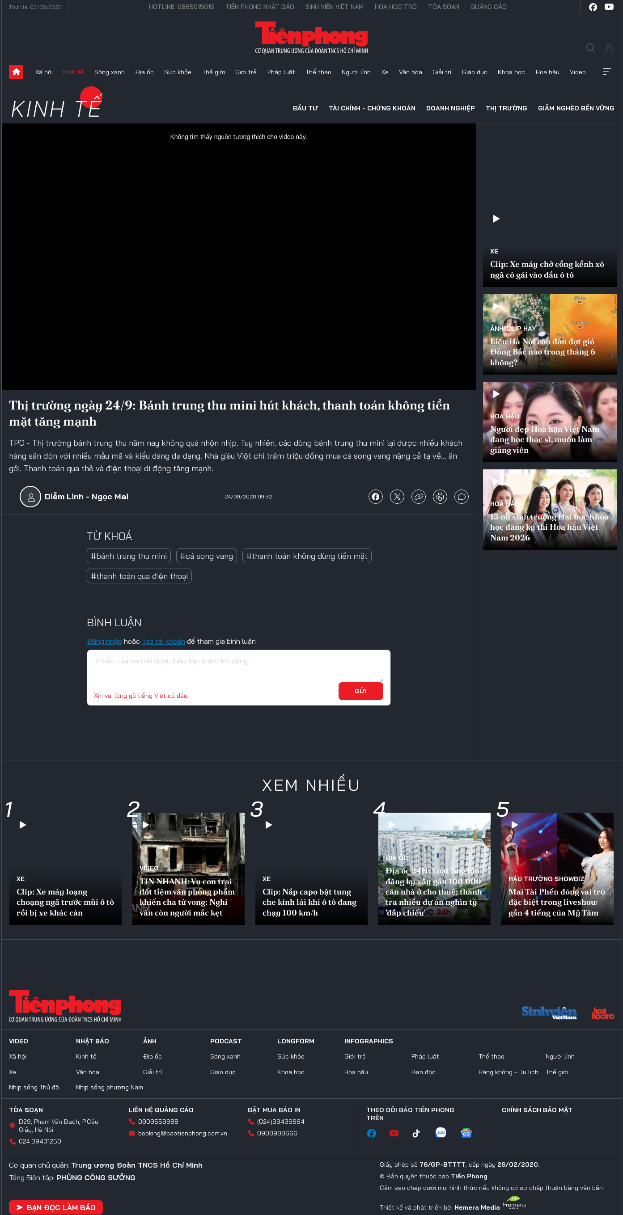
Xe (385, 72)
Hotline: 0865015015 (181, 7)
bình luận (461, 496)
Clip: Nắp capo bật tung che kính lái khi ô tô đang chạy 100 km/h (309, 902)
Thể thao (318, 72)
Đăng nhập (104, 641)
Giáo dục (474, 72)
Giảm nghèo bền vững (576, 108)
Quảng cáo (488, 7)
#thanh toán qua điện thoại (139, 576)
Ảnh (150, 1041)
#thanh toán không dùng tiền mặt (307, 556)
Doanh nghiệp (450, 108)
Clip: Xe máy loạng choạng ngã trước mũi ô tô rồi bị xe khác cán (65, 902)
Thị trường (506, 108)
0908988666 (277, 1133)
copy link (418, 496)
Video (578, 72)
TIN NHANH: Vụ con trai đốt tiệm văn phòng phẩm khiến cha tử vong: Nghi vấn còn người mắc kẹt (187, 897)
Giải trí (441, 72)
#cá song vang (206, 556)
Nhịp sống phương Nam (109, 1087)
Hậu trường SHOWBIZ (547, 879)
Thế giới (213, 72)
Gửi (361, 691)
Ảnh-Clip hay (513, 329)
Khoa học (511, 72)
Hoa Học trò (396, 7)
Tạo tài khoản (163, 641)
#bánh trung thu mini (129, 556)
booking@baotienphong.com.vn (182, 1133)
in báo (440, 496)
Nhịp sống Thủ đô (34, 1087)
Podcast (226, 1041)
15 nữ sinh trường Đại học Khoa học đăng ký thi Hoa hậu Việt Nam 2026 (549, 527)
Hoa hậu (547, 72)
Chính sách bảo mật (537, 1110)
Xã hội (44, 72)
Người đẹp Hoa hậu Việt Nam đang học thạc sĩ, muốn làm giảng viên (544, 439)
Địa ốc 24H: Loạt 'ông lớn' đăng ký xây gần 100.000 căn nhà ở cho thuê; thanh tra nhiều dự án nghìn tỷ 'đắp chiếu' (434, 891)
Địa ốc (144, 72)
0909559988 (158, 1122)
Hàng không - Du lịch (508, 1072)
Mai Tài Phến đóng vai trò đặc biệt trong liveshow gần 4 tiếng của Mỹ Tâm (557, 902)
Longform (295, 1041)
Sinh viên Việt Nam (334, 7)
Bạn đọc (423, 1072)
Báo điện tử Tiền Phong (311, 37)
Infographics (368, 1041)
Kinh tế (73, 72)
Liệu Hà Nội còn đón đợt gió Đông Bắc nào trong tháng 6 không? (542, 351)
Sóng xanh (109, 72)
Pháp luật (281, 72)
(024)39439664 (281, 1122)
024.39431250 (40, 1141)
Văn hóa (410, 72)
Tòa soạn (443, 7)
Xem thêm (607, 72)
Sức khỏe (177, 72)
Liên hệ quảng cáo (161, 1110)
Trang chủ (16, 72)
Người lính (356, 72)
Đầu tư (305, 108)
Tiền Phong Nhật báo (259, 7)
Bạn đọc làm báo (56, 1207)
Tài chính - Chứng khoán (372, 108)
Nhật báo (92, 1041)
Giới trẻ (246, 72)
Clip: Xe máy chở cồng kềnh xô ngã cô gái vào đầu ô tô (547, 269)
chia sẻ (375, 496)
